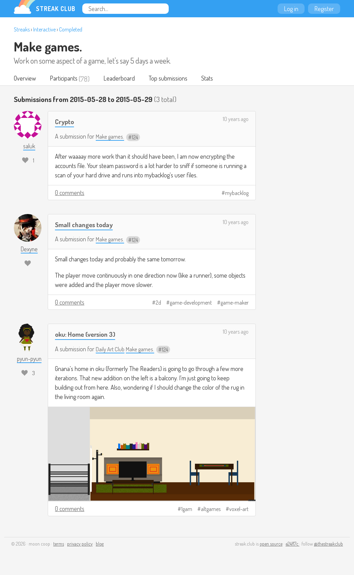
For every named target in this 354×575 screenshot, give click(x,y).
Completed (70, 29)
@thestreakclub (328, 544)
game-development (191, 303)
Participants (65, 78)
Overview (25, 78)
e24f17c (292, 544)
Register (324, 8)
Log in (291, 8)
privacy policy (80, 544)
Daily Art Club (111, 349)
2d (158, 303)
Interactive (44, 29)
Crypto (65, 122)
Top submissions (172, 78)
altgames (211, 509)
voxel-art (239, 509)
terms (58, 544)
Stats (213, 78)
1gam (186, 509)
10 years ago (236, 119)
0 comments (69, 193)
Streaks (22, 29)
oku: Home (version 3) (88, 334)
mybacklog (237, 193)
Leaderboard (122, 78)
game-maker (235, 303)
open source (271, 544)
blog (100, 544)
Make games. (48, 46)
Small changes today (86, 224)
